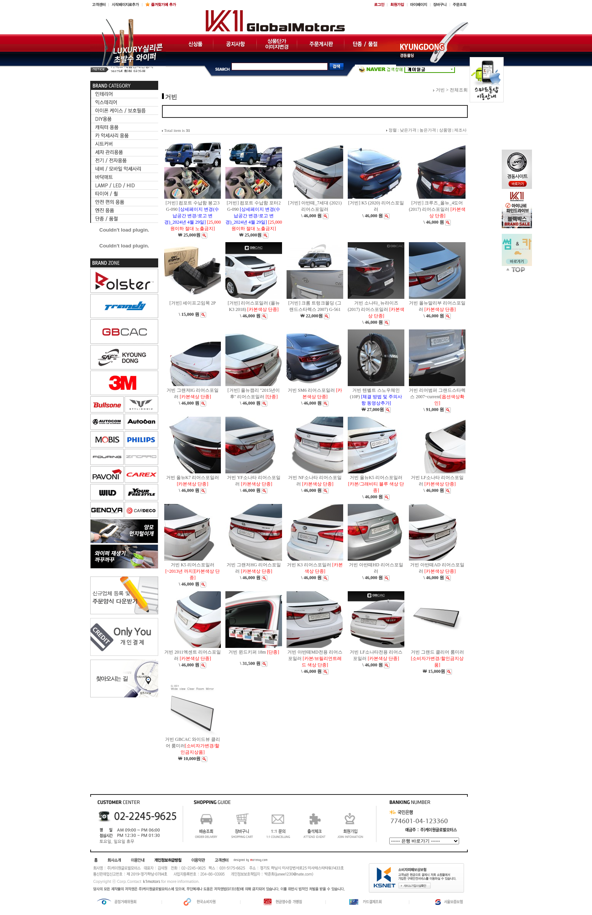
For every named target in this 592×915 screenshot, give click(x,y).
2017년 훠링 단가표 (128, 69)
